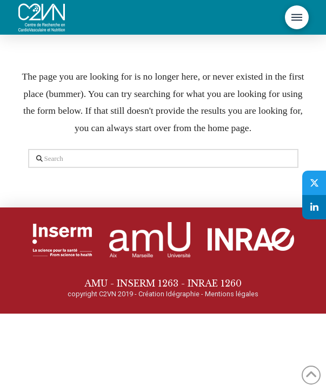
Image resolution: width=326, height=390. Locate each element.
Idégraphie (182, 294)
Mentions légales (231, 294)
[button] (297, 17)
